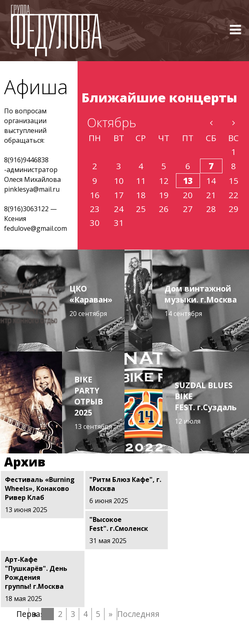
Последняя (123, 573)
